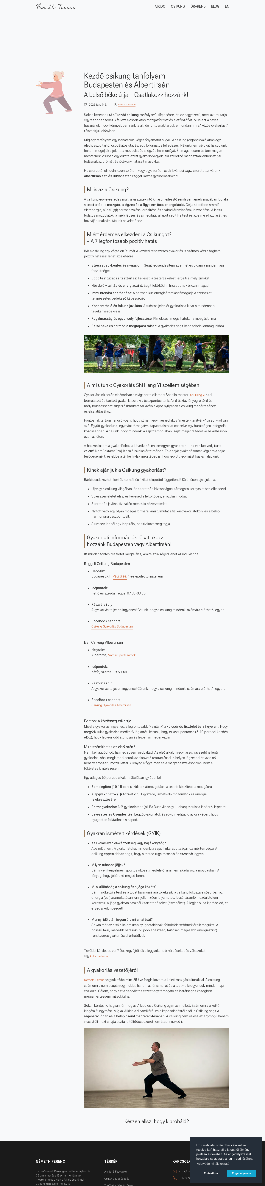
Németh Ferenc (128, 104)
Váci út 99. (120, 577)
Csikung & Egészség (118, 1180)
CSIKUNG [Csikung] (178, 7)
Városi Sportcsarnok (123, 656)
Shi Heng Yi (199, 395)
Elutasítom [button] (211, 1173)
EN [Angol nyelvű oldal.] (227, 7)
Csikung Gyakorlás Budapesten (114, 627)
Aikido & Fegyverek (117, 1173)
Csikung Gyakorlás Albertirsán (113, 706)
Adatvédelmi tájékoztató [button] (213, 1163)
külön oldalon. (100, 957)
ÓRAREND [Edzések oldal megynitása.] (198, 7)
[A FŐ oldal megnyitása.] (57, 7)
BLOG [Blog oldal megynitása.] (215, 7)
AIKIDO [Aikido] (160, 7)
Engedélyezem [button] (241, 1173)
